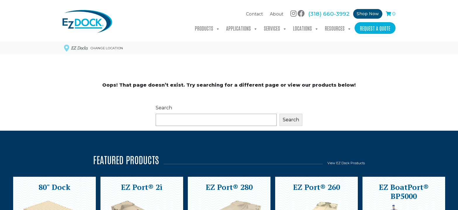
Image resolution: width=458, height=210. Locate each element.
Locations (306, 27)
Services (275, 27)
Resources (338, 27)
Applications (242, 27)
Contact (254, 12)
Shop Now (368, 12)
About (276, 12)
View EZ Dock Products (346, 163)
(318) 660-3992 (329, 12)
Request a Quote (375, 26)
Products (207, 27)
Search (164, 108)
